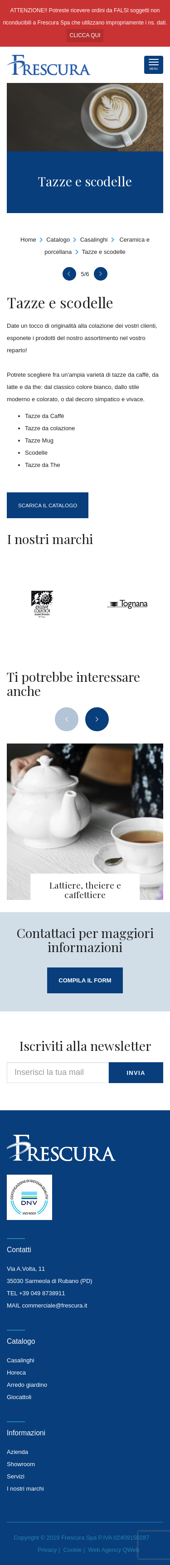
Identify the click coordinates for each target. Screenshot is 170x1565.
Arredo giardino (27, 1384)
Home (28, 239)
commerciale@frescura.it (54, 1305)
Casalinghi (94, 239)
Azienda (17, 1451)
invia (135, 1072)
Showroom (21, 1464)
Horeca (16, 1372)
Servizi (15, 1476)
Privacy (47, 1549)
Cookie (72, 1549)
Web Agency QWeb (113, 1549)
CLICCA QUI (84, 35)
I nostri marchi (25, 1488)
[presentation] (66, 719)
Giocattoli (19, 1397)
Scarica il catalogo (47, 505)
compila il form (84, 980)
